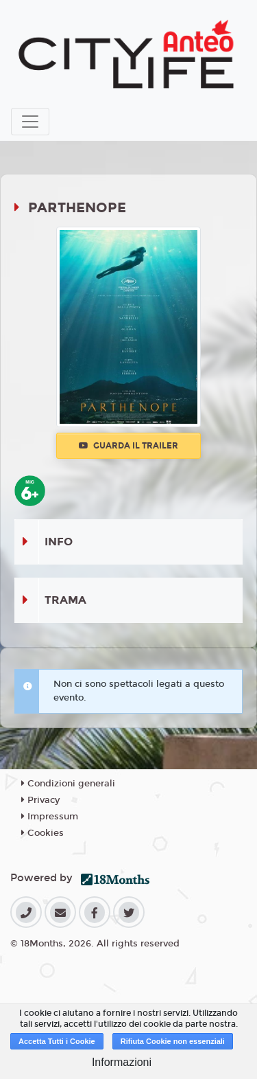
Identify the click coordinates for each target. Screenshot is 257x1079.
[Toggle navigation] (30, 121)
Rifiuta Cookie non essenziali (173, 1041)
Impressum (49, 816)
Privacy (40, 800)
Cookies (42, 833)
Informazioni (121, 1062)
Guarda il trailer (128, 446)
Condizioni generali (68, 783)
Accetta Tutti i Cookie (57, 1041)
